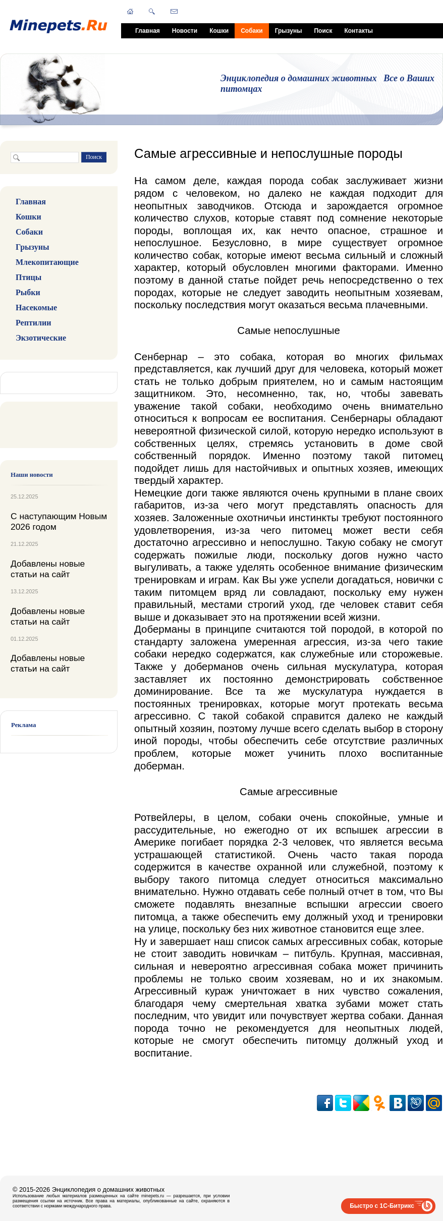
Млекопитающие (47, 262)
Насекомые (36, 307)
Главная (147, 30)
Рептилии (33, 322)
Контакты (358, 30)
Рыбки (28, 292)
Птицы (28, 277)
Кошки (219, 30)
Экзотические (41, 338)
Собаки (251, 30)
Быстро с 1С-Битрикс (382, 1205)
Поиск (323, 30)
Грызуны (288, 30)
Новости (184, 30)
